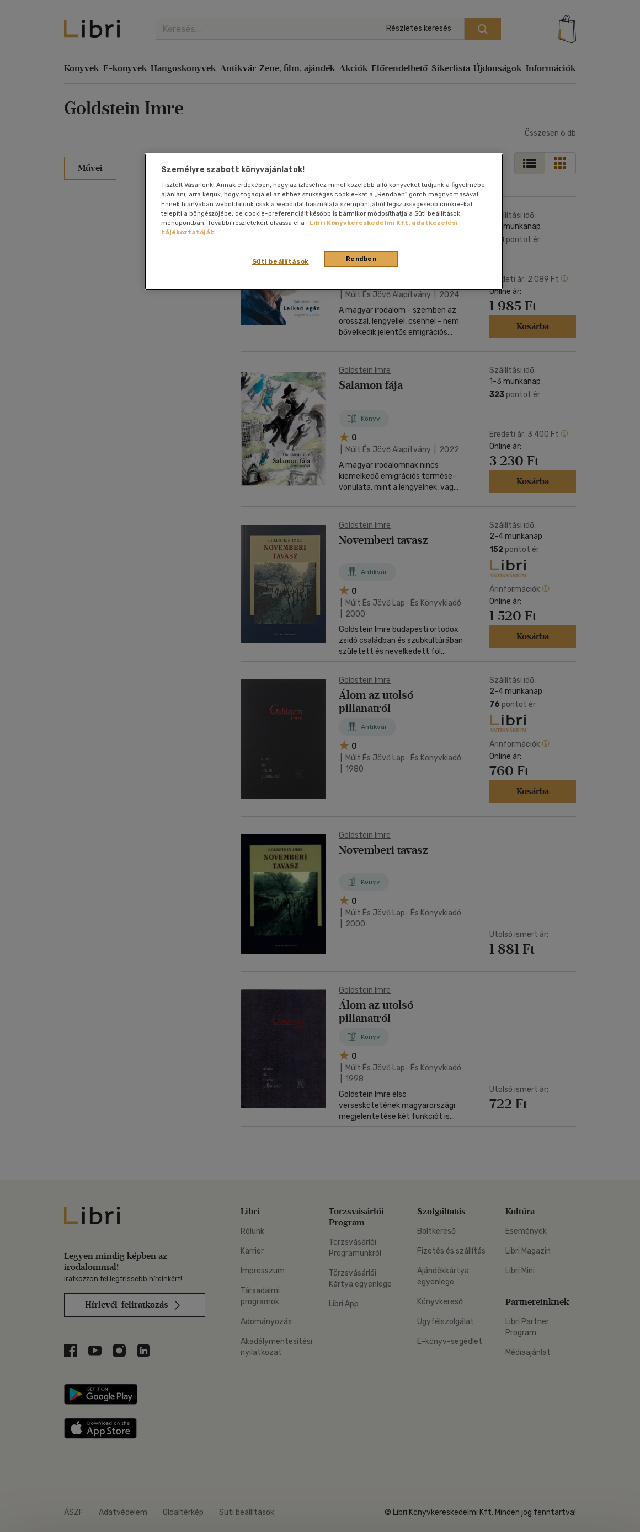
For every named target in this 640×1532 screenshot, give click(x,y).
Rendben (361, 259)
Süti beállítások (280, 261)
